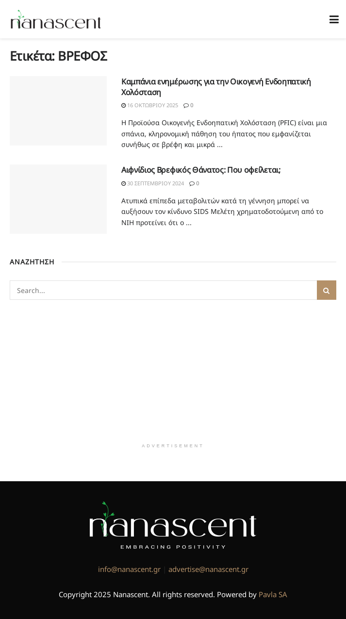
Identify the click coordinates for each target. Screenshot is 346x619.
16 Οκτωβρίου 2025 (149, 105)
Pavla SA (273, 594)
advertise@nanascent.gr (208, 569)
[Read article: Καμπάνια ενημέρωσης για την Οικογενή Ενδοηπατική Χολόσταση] (58, 111)
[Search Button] (326, 290)
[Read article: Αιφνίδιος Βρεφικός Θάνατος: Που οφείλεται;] (58, 199)
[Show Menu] (334, 19)
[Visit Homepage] (56, 19)
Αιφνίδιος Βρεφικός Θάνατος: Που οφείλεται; (200, 169)
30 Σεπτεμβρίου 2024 (152, 183)
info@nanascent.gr (129, 569)
